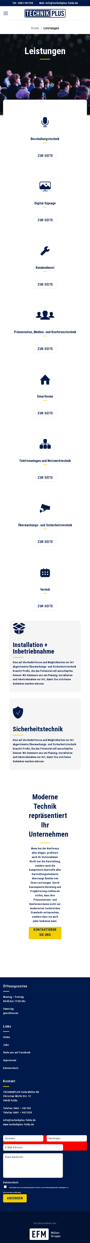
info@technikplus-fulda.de (61, 3)
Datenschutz (10, 1068)
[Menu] (6, 13)
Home (35, 28)
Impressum (9, 1060)
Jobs (6, 1044)
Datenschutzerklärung (12, 1192)
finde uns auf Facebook (16, 1052)
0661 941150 (25, 3)
